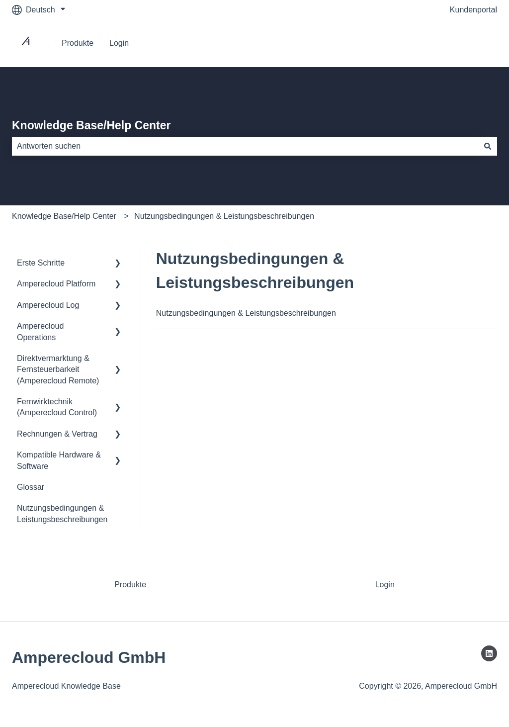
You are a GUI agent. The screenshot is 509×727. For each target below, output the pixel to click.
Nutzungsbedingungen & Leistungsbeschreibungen (224, 216)
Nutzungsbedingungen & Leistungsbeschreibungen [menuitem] (62, 513)
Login (119, 43)
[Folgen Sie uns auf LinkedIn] (489, 653)
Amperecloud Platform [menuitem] (56, 283)
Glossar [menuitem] (30, 487)
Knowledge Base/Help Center (91, 125)
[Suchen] (487, 146)
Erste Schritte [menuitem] (41, 263)
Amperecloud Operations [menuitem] (40, 331)
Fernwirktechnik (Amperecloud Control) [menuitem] (57, 407)
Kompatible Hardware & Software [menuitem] (59, 460)
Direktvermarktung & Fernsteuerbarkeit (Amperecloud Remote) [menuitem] (58, 369)
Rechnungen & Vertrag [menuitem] (57, 434)
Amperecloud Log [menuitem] (48, 305)
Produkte (77, 43)
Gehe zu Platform (456, 43)
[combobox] (245, 146)
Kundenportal (473, 9)
